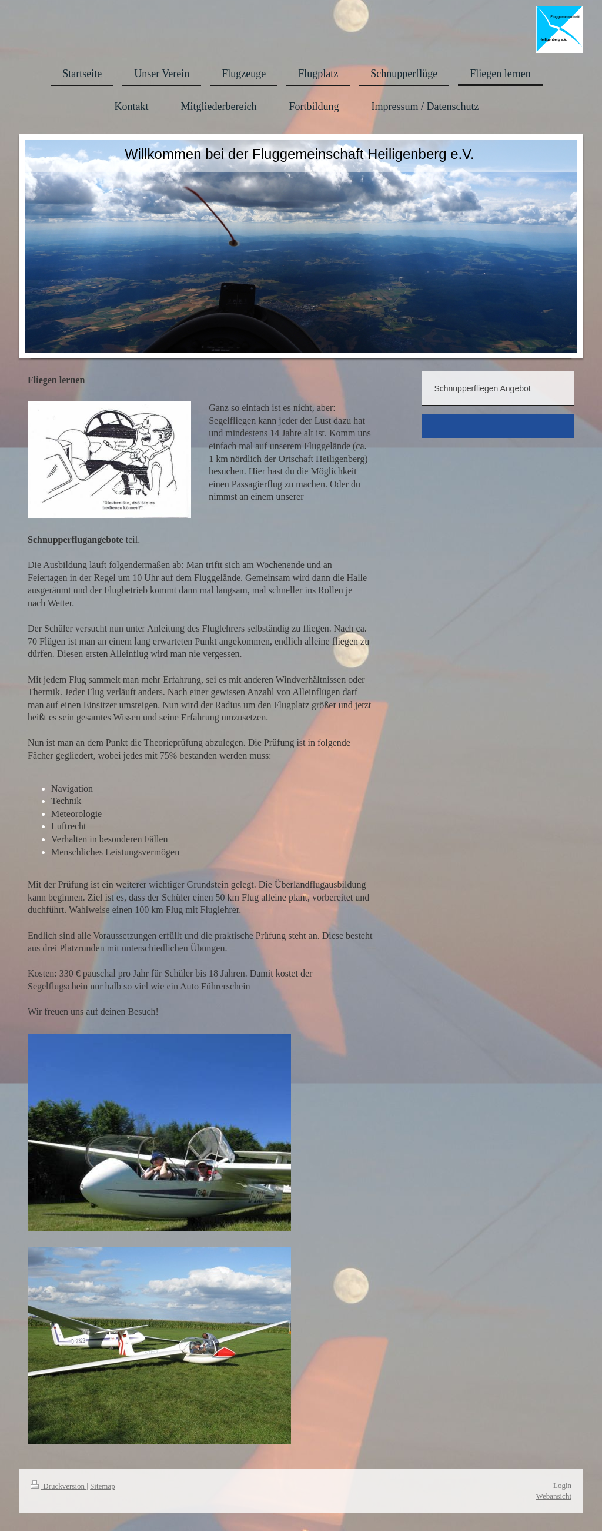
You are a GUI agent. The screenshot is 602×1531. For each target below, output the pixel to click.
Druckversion (58, 1486)
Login (562, 1485)
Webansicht (553, 1496)
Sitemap (102, 1486)
